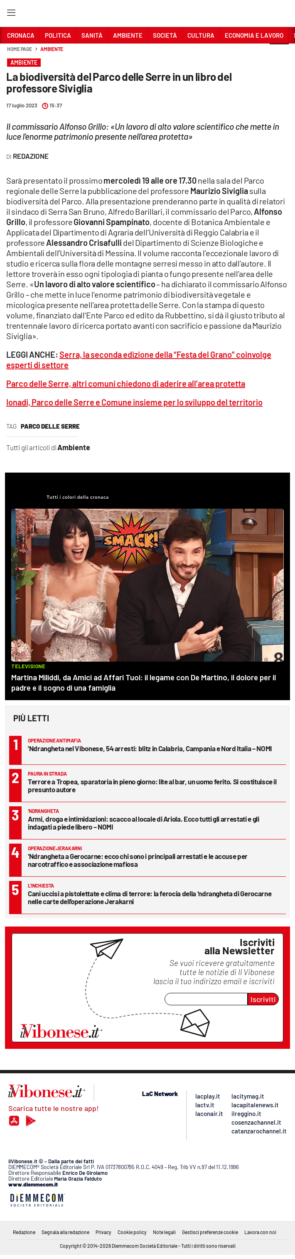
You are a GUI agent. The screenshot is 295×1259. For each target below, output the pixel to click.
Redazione (24, 1232)
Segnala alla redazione (65, 1232)
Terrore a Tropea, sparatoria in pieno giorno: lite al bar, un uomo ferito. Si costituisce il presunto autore (152, 785)
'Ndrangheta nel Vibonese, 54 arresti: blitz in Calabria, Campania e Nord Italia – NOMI (150, 748)
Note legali (164, 1232)
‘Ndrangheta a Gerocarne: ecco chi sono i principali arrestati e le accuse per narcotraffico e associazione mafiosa (138, 860)
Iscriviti (263, 999)
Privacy (103, 1232)
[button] (279, 53)
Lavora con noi (260, 1232)
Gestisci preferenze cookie (210, 1232)
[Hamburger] (11, 14)
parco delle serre (50, 426)
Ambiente (51, 49)
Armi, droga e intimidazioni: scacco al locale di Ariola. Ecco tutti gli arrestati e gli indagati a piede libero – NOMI (143, 823)
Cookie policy (132, 1232)
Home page (19, 49)
